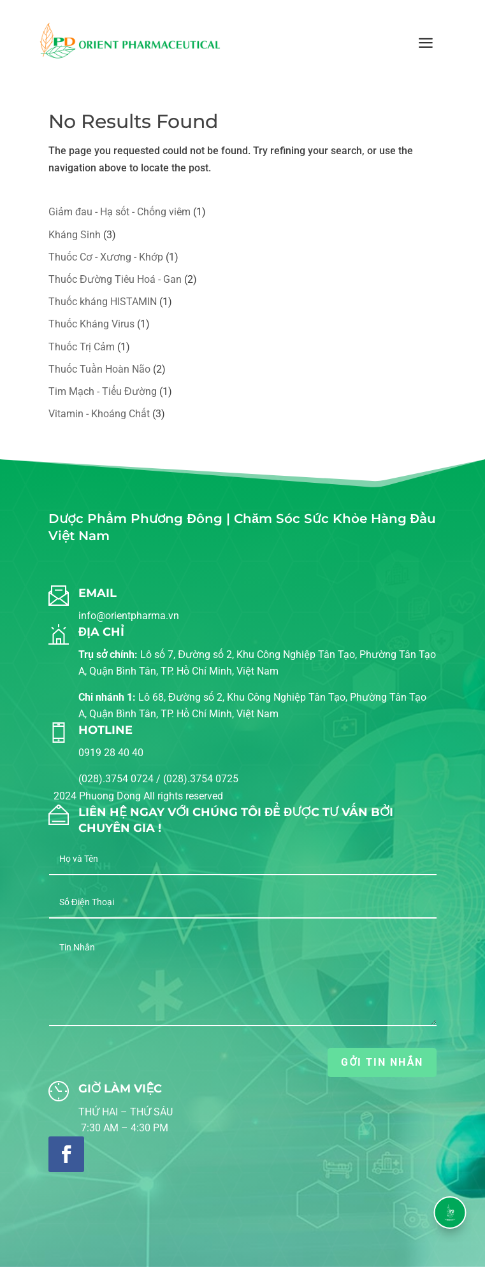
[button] (449, 1212)
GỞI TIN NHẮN (382, 1062)
